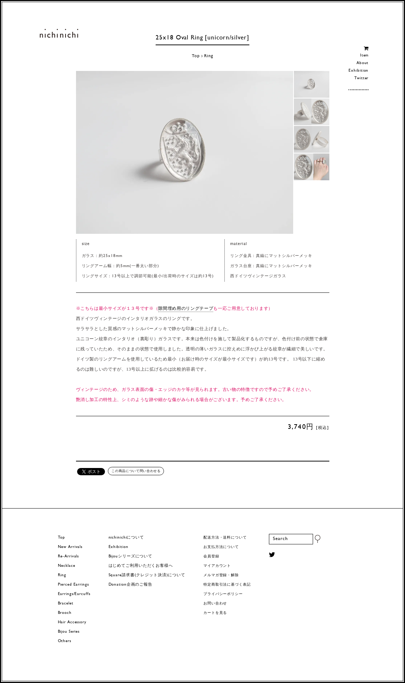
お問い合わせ (215, 603)
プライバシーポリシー (223, 594)
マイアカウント (217, 566)
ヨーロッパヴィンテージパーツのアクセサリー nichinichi (59, 33)
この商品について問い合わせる (135, 471)
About (362, 63)
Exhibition (358, 71)
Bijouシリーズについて (131, 556)
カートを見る (215, 613)
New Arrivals (70, 547)
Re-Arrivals (68, 556)
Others (64, 641)
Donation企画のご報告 (130, 585)
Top (196, 56)
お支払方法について (221, 547)
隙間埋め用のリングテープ (185, 308)
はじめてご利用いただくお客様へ (141, 566)
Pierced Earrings (73, 585)
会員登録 (211, 556)
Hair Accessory (72, 622)
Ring (208, 56)
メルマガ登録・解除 (221, 575)
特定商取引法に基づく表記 (227, 584)
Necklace (66, 566)
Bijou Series (69, 632)
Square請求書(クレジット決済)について (147, 575)
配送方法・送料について (225, 537)
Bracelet (65, 604)
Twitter (361, 78)
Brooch (65, 613)
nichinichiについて (126, 538)
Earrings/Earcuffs (74, 594)
